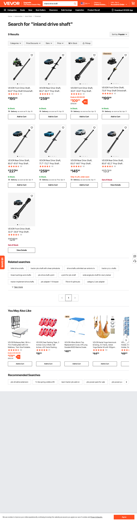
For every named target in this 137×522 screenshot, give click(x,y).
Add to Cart (21, 116)
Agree (124, 517)
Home (10, 16)
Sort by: (115, 34)
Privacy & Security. (96, 517)
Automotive (18, 16)
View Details (115, 185)
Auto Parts (28, 16)
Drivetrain (38, 16)
